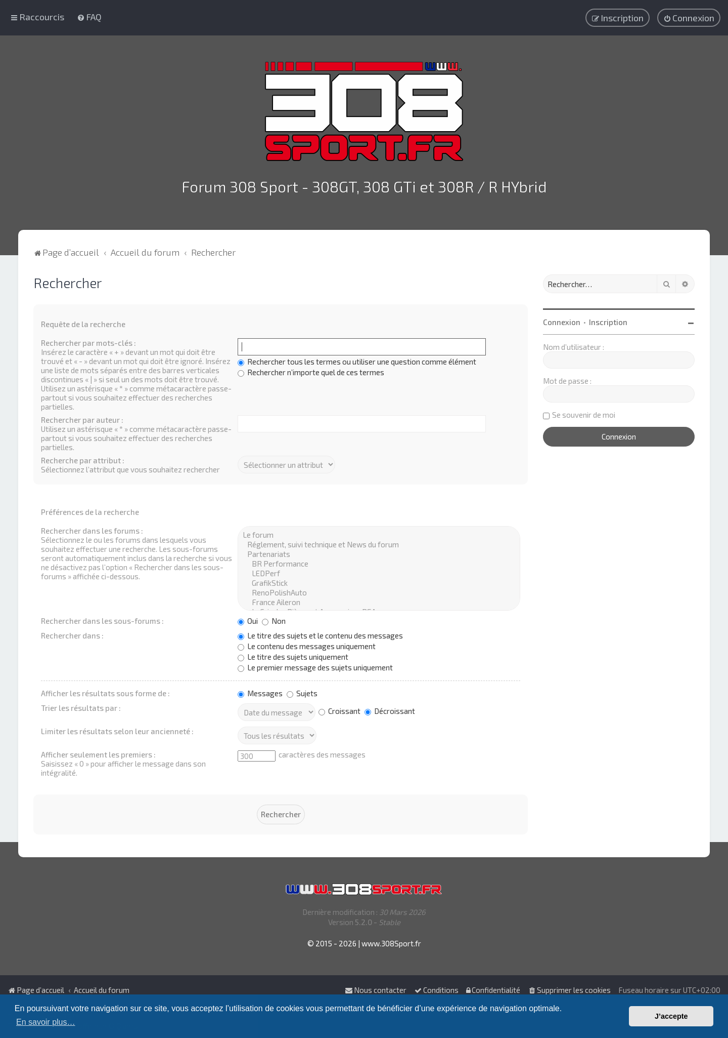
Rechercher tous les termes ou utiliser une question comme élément (357, 359)
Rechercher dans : (72, 633)
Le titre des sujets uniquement (293, 654)
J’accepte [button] (671, 1016)
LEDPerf (379, 571)
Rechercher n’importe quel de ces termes (311, 370)
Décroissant (390, 708)
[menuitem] (89, 17)
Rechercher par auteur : (82, 417)
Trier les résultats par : (81, 705)
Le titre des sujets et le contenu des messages (320, 633)
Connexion (561, 320)
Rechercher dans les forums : (92, 528)
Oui (248, 618)
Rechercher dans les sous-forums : (102, 618)
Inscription (608, 320)
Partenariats (379, 552)
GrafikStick (379, 581)
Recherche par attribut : (82, 458)
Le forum (379, 533)
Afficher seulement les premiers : (98, 752)
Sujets (302, 691)
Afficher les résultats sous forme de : (105, 691)
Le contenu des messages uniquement (307, 644)
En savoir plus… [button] (45, 1022)
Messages (260, 691)
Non (274, 618)
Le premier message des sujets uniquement (315, 665)
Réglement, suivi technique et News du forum (379, 542)
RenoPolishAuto (379, 590)
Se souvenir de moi (583, 412)
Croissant (339, 708)
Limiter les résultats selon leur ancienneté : (117, 729)
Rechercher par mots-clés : (88, 340)
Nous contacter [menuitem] (375, 989)
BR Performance (379, 562)
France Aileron (379, 600)
